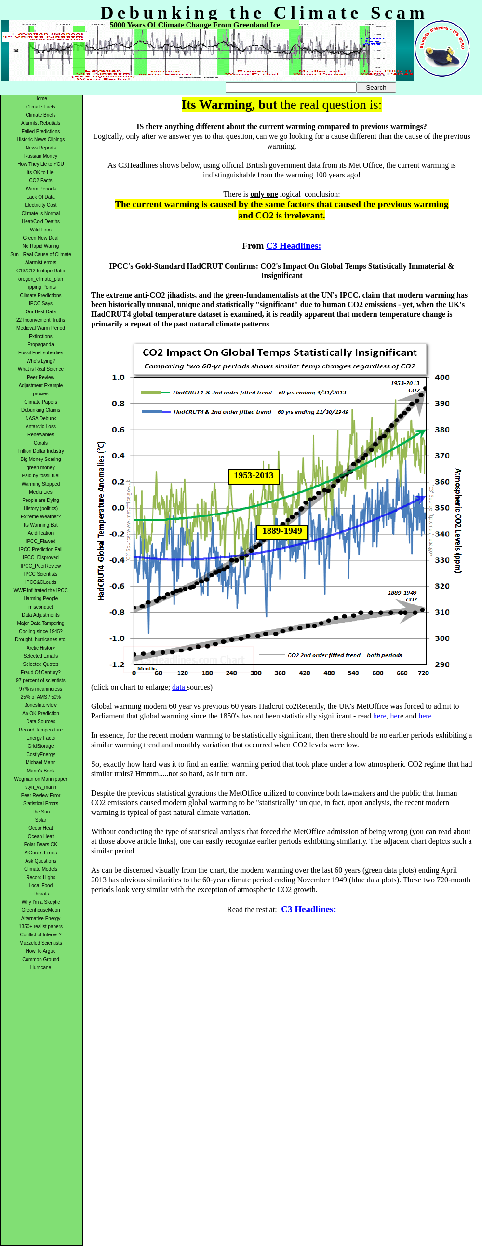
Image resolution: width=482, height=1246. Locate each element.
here (380, 716)
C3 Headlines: (293, 246)
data (179, 687)
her (395, 716)
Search (376, 87)
